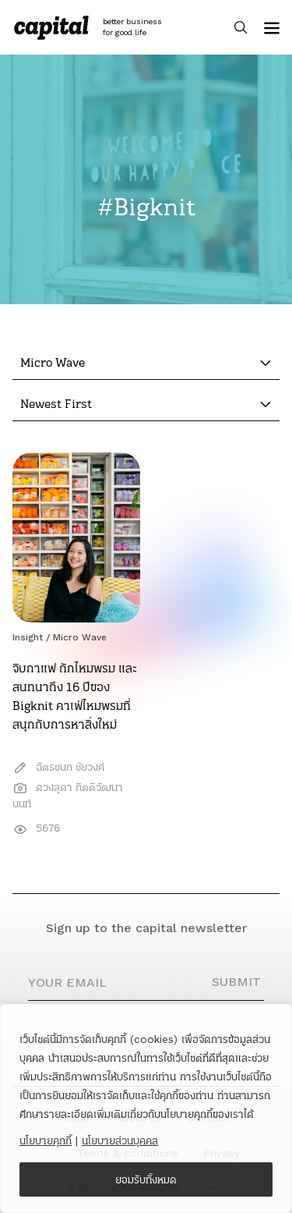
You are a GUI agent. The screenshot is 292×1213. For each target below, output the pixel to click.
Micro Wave (80, 637)
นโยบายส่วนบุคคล (120, 1140)
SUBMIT (236, 981)
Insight (27, 637)
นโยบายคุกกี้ (45, 1140)
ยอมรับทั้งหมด (146, 1179)
